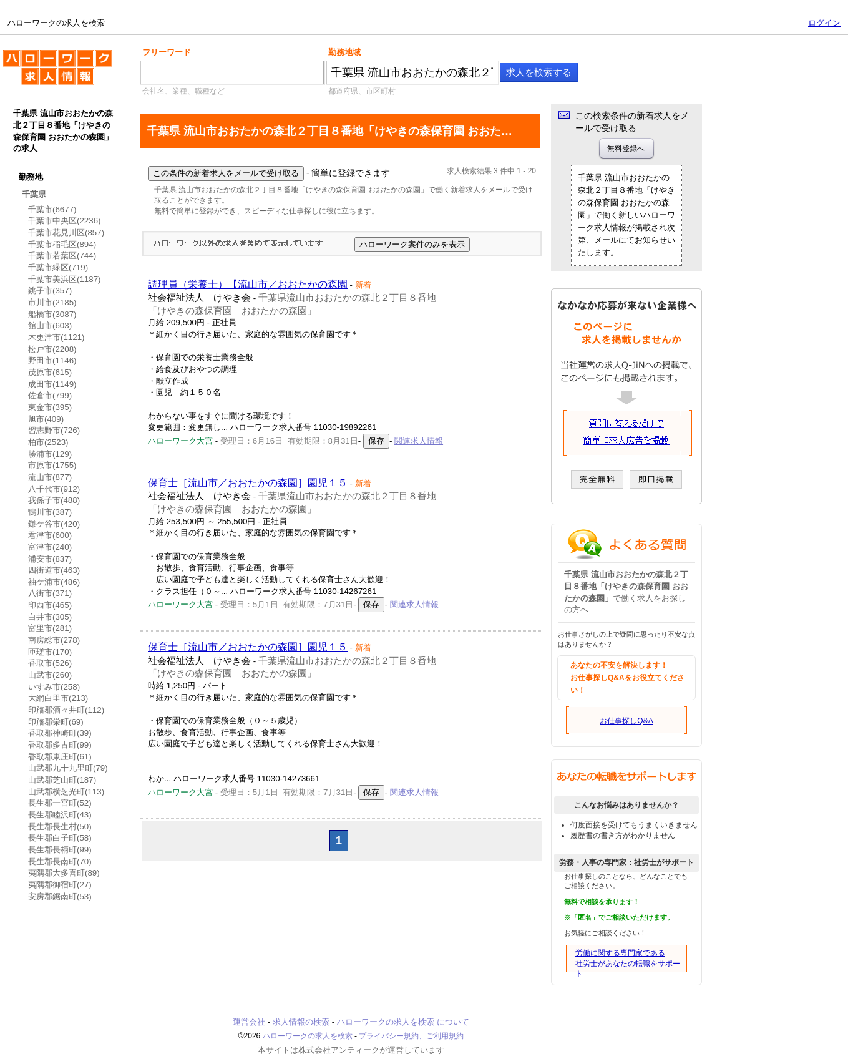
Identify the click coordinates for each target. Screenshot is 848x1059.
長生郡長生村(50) (60, 826)
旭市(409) (46, 419)
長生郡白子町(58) (60, 837)
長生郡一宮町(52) (60, 803)
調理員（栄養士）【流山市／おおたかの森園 (248, 284)
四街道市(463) (54, 570)
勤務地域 (344, 52)
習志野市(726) (54, 430)
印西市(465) (50, 605)
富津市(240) (50, 547)
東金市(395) (50, 407)
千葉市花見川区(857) (66, 232)
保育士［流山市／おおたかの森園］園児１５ (248, 482)
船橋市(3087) (52, 314)
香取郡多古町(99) (60, 744)
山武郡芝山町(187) (62, 779)
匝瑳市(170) (50, 651)
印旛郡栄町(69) (56, 721)
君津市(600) (50, 535)
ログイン (824, 22)
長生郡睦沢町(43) (60, 814)
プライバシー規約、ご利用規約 (411, 1036)
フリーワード (166, 52)
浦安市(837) (50, 559)
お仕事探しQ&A (626, 720)
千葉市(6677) (52, 209)
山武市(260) (50, 675)
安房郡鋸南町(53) (60, 896)
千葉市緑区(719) (58, 267)
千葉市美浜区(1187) (64, 279)
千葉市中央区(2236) (64, 220)
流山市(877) (50, 477)
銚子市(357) (50, 290)
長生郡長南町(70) (60, 861)
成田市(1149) (52, 384)
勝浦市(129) (50, 454)
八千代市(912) (54, 489)
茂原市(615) (50, 372)
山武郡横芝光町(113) (66, 791)
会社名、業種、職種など (183, 91)
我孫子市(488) (54, 500)
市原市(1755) (52, 465)
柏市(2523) (48, 442)
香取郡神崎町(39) (60, 733)
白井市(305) (50, 617)
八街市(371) (50, 593)
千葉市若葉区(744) (62, 255)
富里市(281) (50, 628)
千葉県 (34, 194)
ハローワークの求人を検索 (57, 72)
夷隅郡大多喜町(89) (64, 872)
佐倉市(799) (50, 395)
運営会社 (249, 1022)
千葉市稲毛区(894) (62, 244)
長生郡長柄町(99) (60, 849)
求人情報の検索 (301, 1022)
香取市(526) (50, 663)
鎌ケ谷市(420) (54, 524)
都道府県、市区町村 (362, 91)
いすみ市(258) (54, 686)
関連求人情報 (418, 441)
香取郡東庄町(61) (60, 756)
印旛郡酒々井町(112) (66, 710)
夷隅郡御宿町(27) (60, 884)
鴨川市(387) (50, 512)
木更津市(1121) (56, 337)
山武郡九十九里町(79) (68, 768)
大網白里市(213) (58, 698)
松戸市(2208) (52, 349)
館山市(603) (50, 325)
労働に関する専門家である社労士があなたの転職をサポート (627, 963)
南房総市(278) (54, 640)
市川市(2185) (52, 302)
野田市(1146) (52, 360)
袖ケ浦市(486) (54, 582)
